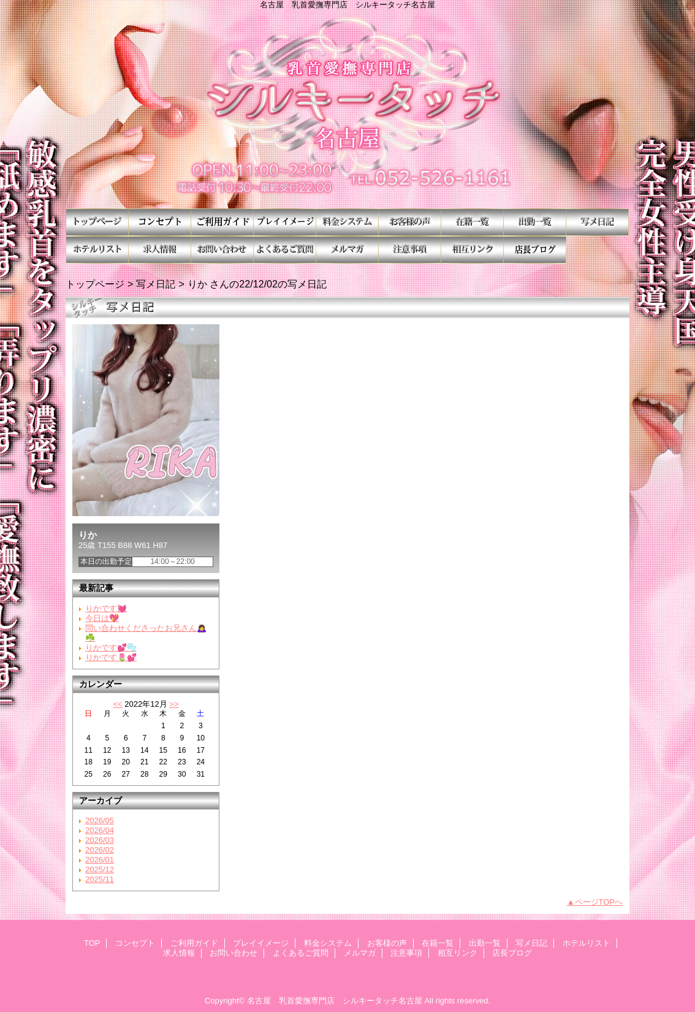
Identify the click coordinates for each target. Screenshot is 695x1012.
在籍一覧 (472, 222)
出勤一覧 (535, 222)
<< (117, 704)
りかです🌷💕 (111, 657)
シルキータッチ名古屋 (347, 108)
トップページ (95, 283)
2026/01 (99, 859)
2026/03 (99, 840)
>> (173, 704)
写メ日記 (597, 222)
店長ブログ (535, 250)
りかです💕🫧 (111, 647)
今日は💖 (102, 618)
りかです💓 (106, 608)
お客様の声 (410, 222)
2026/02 (99, 849)
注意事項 (410, 250)
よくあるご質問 (285, 250)
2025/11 (99, 879)
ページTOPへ (599, 902)
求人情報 (160, 250)
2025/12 (99, 869)
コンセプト (160, 222)
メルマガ (347, 250)
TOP (97, 222)
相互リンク (472, 250)
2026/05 (99, 820)
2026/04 (99, 830)
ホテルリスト (97, 250)
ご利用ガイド (222, 222)
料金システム (347, 222)
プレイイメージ (285, 222)
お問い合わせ (222, 250)
